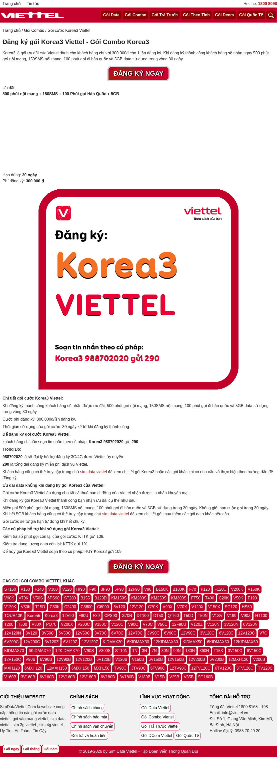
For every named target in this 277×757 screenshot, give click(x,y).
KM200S (138, 598)
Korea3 (51, 615)
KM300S (178, 598)
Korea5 (33, 615)
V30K (26, 607)
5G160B (205, 677)
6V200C (11, 642)
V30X (37, 624)
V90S (89, 651)
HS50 (247, 607)
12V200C (31, 642)
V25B (174, 677)
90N (176, 651)
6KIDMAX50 (218, 642)
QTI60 (173, 615)
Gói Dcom (224, 15)
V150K (254, 589)
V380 (53, 589)
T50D (188, 615)
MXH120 (12, 668)
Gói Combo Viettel (157, 717)
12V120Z (90, 642)
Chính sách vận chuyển (92, 726)
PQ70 (51, 624)
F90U (83, 615)
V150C (100, 624)
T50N (203, 615)
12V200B (196, 659)
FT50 (195, 598)
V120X (198, 607)
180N (190, 651)
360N (204, 651)
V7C (263, 633)
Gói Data (111, 15)
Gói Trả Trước (165, 15)
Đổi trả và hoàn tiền (89, 735)
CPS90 (110, 615)
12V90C (188, 633)
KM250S (158, 598)
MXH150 (101, 668)
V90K (9, 598)
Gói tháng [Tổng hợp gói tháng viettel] (31, 749)
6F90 (119, 589)
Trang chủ (11, 4)
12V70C (135, 633)
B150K (162, 589)
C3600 (86, 607)
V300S (104, 651)
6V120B (103, 659)
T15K (218, 651)
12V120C (246, 633)
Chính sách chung (88, 708)
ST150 (10, 589)
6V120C (226, 633)
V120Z (196, 624)
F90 (92, 589)
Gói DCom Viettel (156, 735)
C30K (55, 607)
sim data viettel (93, 472)
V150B (138, 659)
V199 (231, 615)
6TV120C (223, 668)
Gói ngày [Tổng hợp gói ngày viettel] (11, 749)
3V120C (207, 633)
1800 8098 (267, 4)
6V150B (155, 659)
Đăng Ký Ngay (139, 73)
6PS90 (54, 598)
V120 (67, 589)
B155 (85, 598)
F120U (220, 589)
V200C (84, 624)
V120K (10, 607)
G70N (127, 615)
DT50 (158, 615)
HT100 (261, 615)
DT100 (143, 615)
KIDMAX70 (14, 651)
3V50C (48, 633)
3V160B (28, 677)
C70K (153, 607)
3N (144, 651)
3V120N (231, 624)
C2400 (70, 607)
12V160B (66, 677)
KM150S (118, 598)
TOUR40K (13, 615)
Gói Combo (135, 15)
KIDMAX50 (192, 642)
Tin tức (33, 4)
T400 (209, 598)
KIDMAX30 (112, 642)
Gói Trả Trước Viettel (159, 726)
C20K (224, 598)
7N (154, 651)
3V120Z (51, 642)
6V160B (47, 677)
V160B (10, 677)
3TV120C (245, 668)
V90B (30, 659)
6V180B (108, 677)
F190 (252, 598)
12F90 (134, 589)
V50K (238, 598)
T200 (8, 624)
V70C (148, 624)
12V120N (12, 633)
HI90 (80, 589)
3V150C (235, 651)
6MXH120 (33, 668)
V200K (237, 589)
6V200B (217, 659)
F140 (39, 589)
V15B (160, 677)
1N (134, 651)
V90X (167, 607)
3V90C (153, 633)
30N (165, 651)
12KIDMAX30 (166, 642)
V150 (25, 589)
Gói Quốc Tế (251, 15)
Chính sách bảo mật (89, 717)
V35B (189, 677)
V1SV (217, 615)
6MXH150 (80, 668)
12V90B (63, 659)
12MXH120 (238, 659)
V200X (67, 624)
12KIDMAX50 (246, 642)
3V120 (31, 633)
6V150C (254, 651)
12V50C (83, 633)
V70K (23, 598)
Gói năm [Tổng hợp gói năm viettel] (51, 749)
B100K (178, 589)
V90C (133, 624)
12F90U (179, 624)
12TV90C (178, 668)
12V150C (12, 659)
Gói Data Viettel (155, 708)
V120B (121, 659)
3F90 (105, 589)
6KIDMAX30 (138, 642)
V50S (38, 598)
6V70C (117, 633)
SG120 (231, 607)
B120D (100, 598)
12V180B (88, 677)
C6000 (103, 607)
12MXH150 (57, 668)
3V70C (100, 633)
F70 (192, 589)
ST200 (70, 598)
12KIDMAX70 (67, 651)
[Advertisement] (138, 134)
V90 (147, 589)
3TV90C (138, 668)
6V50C (64, 633)
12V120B (84, 659)
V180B (144, 677)
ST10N (121, 651)
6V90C (170, 633)
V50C (162, 624)
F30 (96, 615)
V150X (214, 607)
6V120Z (70, 642)
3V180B (127, 677)
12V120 (137, 607)
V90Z (245, 615)
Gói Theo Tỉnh (196, 15)
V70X (182, 607)
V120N (213, 624)
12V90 (68, 615)
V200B (259, 659)
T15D (40, 607)
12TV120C (200, 668)
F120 (205, 589)
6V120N (250, 624)
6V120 (119, 607)
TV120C (265, 668)
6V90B (46, 659)
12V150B (176, 659)
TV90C (120, 668)
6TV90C (157, 668)
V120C (117, 624)
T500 (22, 624)
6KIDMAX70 (40, 651)
